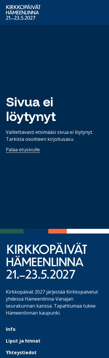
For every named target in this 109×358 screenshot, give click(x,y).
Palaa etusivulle (23, 149)
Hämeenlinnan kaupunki (33, 313)
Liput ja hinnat (23, 341)
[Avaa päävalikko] (95, 12)
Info (10, 329)
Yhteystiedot (21, 352)
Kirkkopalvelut (82, 292)
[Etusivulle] (23, 12)
